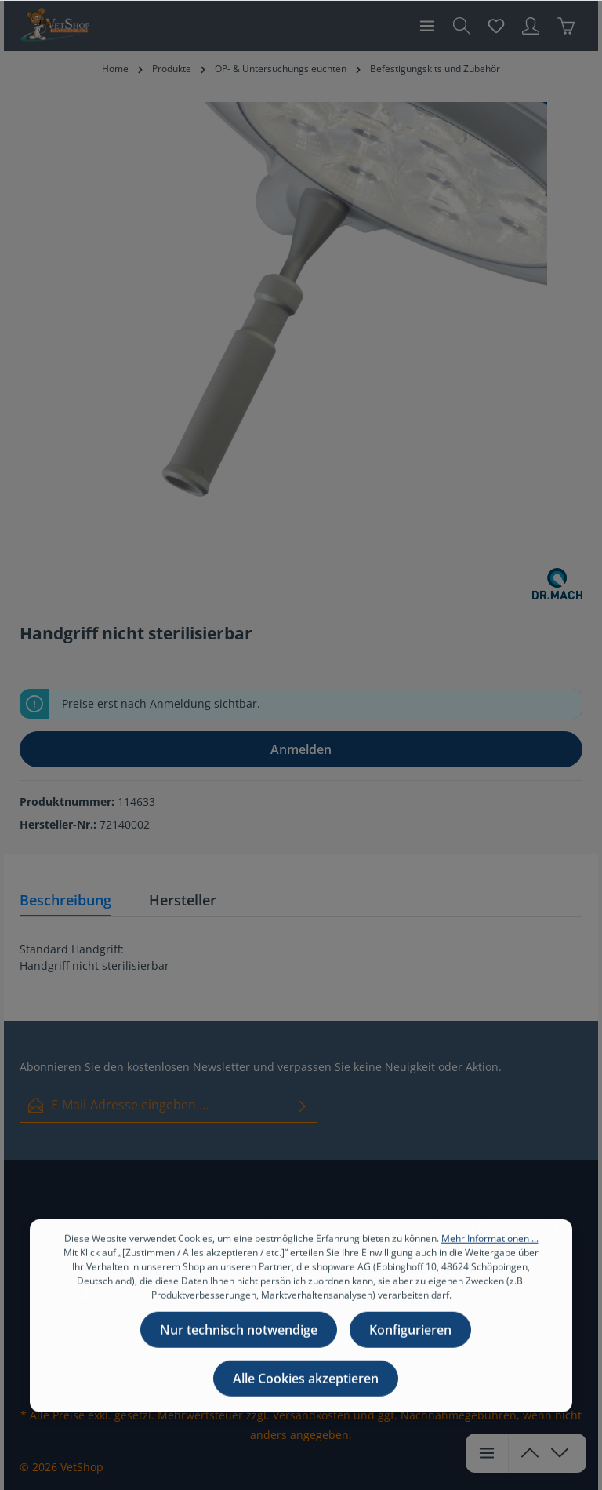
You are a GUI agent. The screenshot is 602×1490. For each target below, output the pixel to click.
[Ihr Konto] (530, 26)
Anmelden (301, 749)
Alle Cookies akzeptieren (306, 1401)
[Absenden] (302, 1105)
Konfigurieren (410, 1352)
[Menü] (427, 26)
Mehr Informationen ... (490, 1261)
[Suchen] (461, 26)
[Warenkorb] (565, 26)
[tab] (65, 901)
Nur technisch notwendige (238, 1352)
